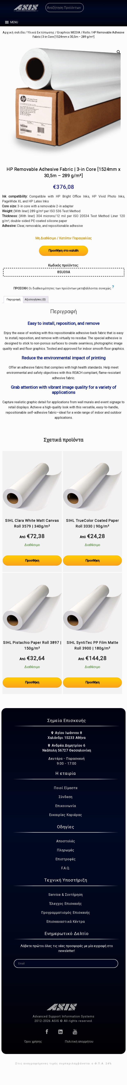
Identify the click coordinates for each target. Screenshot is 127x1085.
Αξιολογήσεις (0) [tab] (35, 299)
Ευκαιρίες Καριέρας (65, 815)
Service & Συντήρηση (65, 895)
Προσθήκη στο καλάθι (63, 250)
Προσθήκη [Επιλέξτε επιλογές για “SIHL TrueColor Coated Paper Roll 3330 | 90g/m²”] (92, 560)
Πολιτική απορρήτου (79, 1041)
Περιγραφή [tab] (13, 299)
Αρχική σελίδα (14, 32)
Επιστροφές (65, 859)
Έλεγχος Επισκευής (65, 904)
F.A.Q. (65, 868)
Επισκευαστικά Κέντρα (65, 922)
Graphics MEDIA (68, 32)
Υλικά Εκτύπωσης (41, 32)
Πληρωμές (65, 850)
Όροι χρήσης (33, 1041)
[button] (14, 22)
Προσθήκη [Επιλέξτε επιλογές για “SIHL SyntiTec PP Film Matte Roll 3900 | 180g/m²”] (92, 682)
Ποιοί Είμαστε (66, 788)
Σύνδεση (65, 797)
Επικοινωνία (65, 806)
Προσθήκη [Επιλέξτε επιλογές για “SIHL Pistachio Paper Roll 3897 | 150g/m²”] (32, 682)
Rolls (86, 32)
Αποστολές (65, 841)
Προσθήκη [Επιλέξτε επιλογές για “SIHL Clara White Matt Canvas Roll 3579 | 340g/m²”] (32, 560)
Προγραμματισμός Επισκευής (65, 913)
